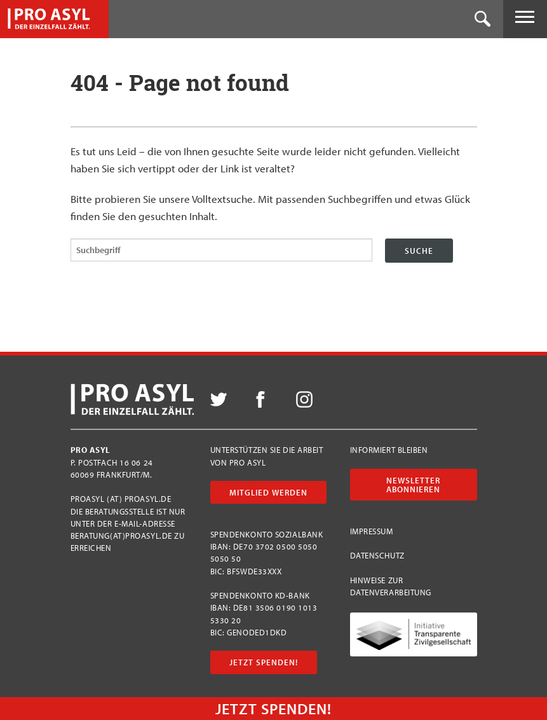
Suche (419, 251)
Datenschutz (377, 555)
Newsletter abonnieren (413, 484)
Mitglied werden (268, 492)
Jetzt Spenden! (263, 662)
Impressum (371, 531)
